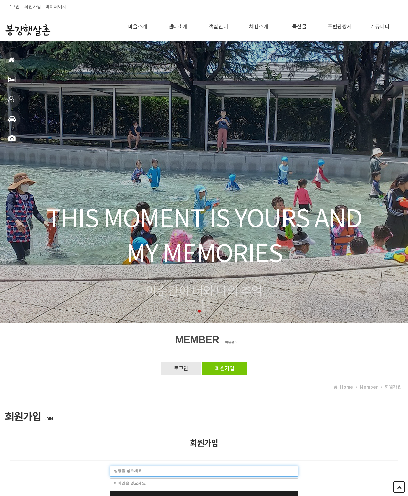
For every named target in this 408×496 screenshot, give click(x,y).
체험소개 (258, 25)
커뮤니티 (380, 25)
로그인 (13, 6)
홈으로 (11, 63)
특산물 (299, 25)
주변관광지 (340, 25)
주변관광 (12, 122)
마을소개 (137, 25)
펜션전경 (11, 82)
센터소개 (178, 25)
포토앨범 (11, 141)
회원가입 (32, 6)
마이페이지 (56, 6)
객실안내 (11, 102)
